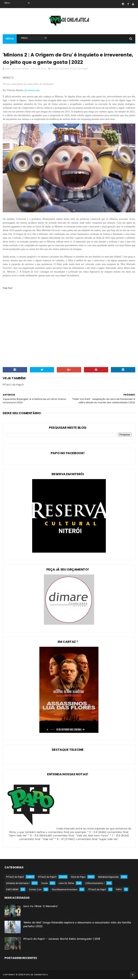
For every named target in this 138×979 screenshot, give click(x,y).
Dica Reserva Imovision (64, 889)
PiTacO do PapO (60, 68)
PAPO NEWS (12, 889)
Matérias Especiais (108, 876)
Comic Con (35, 889)
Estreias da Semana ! (18, 883)
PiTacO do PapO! (79, 68)
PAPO (119, 889)
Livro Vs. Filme (66, 883)
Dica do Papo (78, 876)
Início (10, 38)
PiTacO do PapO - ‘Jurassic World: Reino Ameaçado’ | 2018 (61, 939)
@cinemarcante (32, 90)
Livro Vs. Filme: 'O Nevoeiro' (40, 906)
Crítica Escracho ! (94, 883)
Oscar (44, 883)
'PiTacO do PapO (97, 889)
